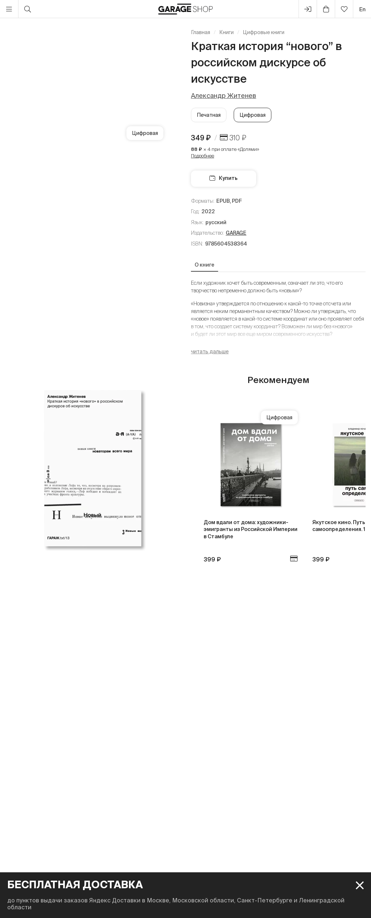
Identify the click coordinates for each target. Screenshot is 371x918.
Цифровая (252, 115)
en (362, 9)
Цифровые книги (263, 32)
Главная (200, 32)
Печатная (209, 115)
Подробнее (202, 156)
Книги (226, 32)
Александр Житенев (223, 95)
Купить (223, 178)
